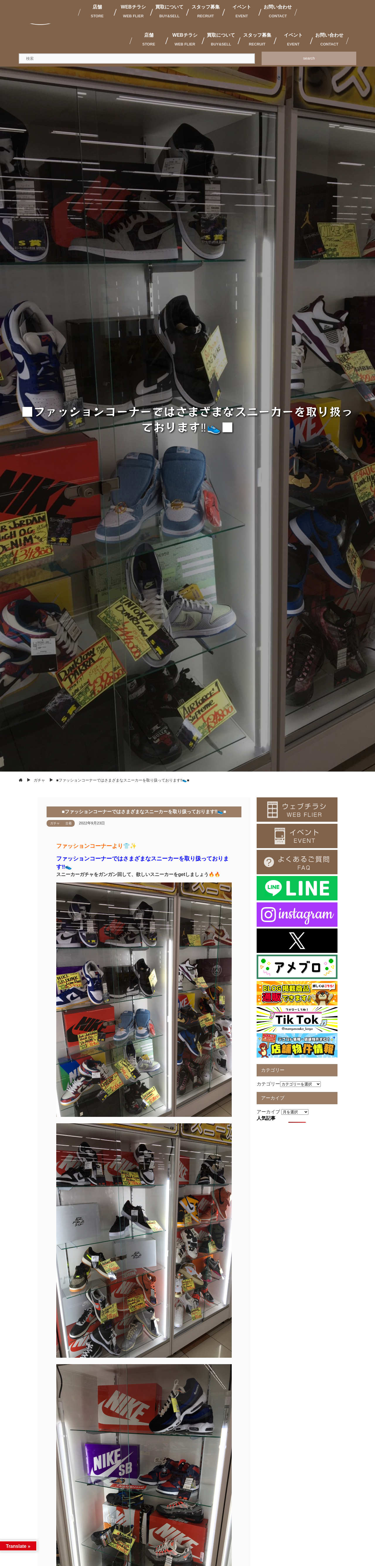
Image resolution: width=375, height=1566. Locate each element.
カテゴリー (268, 1083)
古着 (68, 823)
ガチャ (55, 823)
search (309, 58)
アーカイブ (268, 1111)
